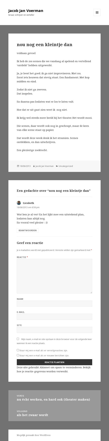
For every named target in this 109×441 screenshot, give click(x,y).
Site (19, 325)
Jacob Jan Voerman (25, 10)
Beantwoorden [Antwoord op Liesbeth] (28, 230)
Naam (20, 299)
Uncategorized (66, 166)
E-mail (21, 312)
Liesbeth (28, 203)
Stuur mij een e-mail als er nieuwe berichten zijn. (44, 355)
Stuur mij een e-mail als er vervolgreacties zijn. (43, 350)
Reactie (22, 257)
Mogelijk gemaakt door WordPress (34, 435)
